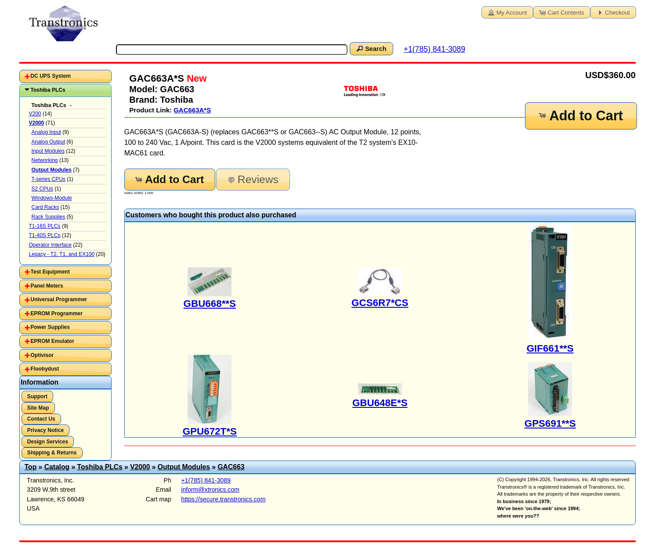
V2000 (140, 467)
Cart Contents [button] (561, 12)
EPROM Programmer (57, 313)
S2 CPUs (42, 189)
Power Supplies (50, 327)
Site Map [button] (38, 408)
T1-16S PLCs (45, 226)
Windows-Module (52, 198)
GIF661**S (550, 348)
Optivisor (42, 355)
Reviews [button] (252, 179)
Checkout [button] (612, 12)
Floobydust (45, 369)
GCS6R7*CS (379, 302)
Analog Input (46, 132)
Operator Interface (50, 245)
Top (31, 467)
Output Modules (184, 467)
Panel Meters (47, 286)
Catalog (56, 467)
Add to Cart (580, 115)
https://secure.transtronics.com (223, 499)
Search (371, 48)
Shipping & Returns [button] (52, 453)
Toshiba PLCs (48, 90)
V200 (35, 114)
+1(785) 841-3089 (434, 49)
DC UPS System (51, 76)
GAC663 (230, 467)
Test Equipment (50, 272)
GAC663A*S (192, 110)
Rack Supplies (48, 217)
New (195, 78)
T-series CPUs (48, 179)
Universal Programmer (59, 299)
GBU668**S (210, 303)
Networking (45, 160)
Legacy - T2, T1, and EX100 (62, 254)
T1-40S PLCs (45, 235)
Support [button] (37, 396)
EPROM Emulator (52, 341)
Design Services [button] (47, 442)
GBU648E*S (380, 402)
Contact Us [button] (41, 419)
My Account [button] (506, 12)
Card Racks (45, 207)
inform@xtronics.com (210, 489)
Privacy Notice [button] (45, 430)
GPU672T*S (210, 431)
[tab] (65, 76)
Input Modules (48, 151)
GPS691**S (550, 423)
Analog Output (48, 142)
